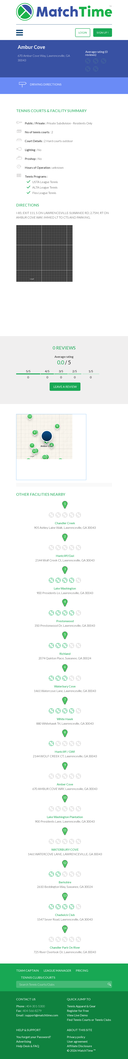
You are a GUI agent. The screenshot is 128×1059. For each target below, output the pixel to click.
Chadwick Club (65, 915)
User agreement (77, 1041)
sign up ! (103, 32)
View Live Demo (77, 1015)
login (83, 32)
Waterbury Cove (65, 686)
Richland (64, 653)
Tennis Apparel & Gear (81, 1006)
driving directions (40, 85)
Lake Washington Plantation (65, 817)
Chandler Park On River (65, 947)
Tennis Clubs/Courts (38, 977)
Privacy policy (76, 1037)
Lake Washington (65, 588)
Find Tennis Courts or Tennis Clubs (89, 1019)
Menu (19, 32)
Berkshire (65, 882)
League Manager (57, 970)
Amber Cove (65, 784)
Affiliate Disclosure (79, 1046)
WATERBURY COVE (65, 849)
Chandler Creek (65, 523)
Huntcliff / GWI (65, 751)
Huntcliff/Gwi (65, 555)
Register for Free (78, 1010)
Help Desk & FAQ (27, 1046)
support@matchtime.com (41, 1015)
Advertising (23, 1041)
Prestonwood (65, 621)
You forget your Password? (33, 1037)
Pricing (82, 970)
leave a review (65, 386)
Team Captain (27, 970)
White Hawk (65, 719)
